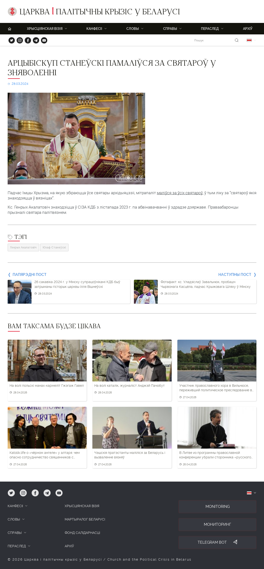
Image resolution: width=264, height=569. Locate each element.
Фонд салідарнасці (82, 533)
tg (34, 39)
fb (26, 39)
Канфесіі (94, 29)
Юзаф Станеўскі (54, 247)
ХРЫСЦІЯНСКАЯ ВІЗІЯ (45, 29)
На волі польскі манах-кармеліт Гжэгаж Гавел (47, 385)
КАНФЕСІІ (15, 506)
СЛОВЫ (14, 519)
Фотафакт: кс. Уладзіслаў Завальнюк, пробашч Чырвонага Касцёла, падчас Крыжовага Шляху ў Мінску (206, 284)
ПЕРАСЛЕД (210, 29)
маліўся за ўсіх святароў (180, 192)
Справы (170, 29)
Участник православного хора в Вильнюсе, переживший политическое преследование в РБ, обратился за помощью (215, 388)
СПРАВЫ (15, 533)
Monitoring (218, 506)
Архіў (248, 29)
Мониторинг (217, 524)
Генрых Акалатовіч (23, 247)
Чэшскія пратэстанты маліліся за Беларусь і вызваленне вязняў (129, 455)
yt (42, 39)
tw (10, 39)
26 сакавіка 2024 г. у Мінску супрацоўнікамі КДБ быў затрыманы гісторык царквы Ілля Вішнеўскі (77, 284)
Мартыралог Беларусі (85, 519)
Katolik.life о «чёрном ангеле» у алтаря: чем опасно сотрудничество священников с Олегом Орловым (45, 455)
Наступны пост (234, 274)
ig (18, 39)
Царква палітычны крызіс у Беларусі (100, 12)
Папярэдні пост (30, 274)
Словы (132, 29)
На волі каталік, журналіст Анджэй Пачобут (129, 385)
